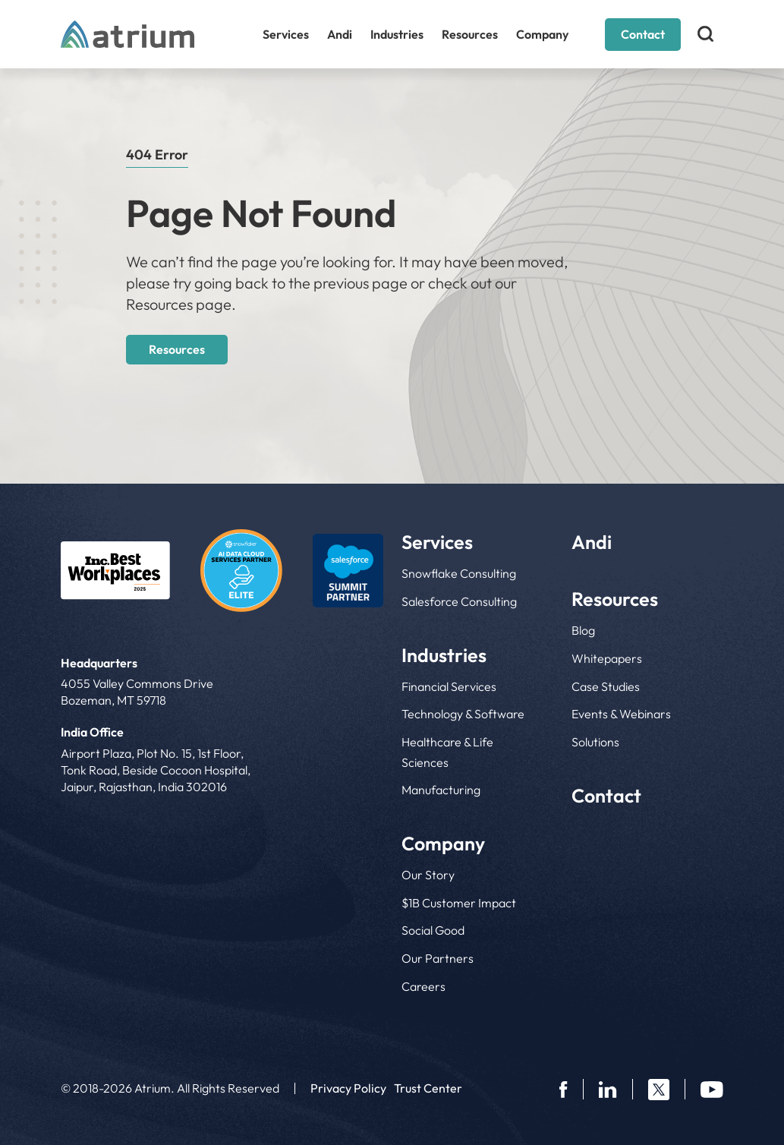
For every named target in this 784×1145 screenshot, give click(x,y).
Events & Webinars (621, 713)
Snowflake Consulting (458, 573)
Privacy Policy (348, 1088)
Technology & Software (462, 713)
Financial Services (448, 686)
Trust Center (428, 1088)
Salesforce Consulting (459, 601)
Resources (470, 34)
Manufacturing (440, 789)
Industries (396, 34)
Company (542, 34)
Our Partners (437, 958)
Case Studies (605, 686)
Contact (643, 34)
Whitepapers (606, 658)
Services (286, 34)
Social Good (432, 930)
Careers (423, 986)
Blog (583, 630)
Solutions (595, 741)
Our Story (428, 874)
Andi (339, 34)
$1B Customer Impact (458, 902)
